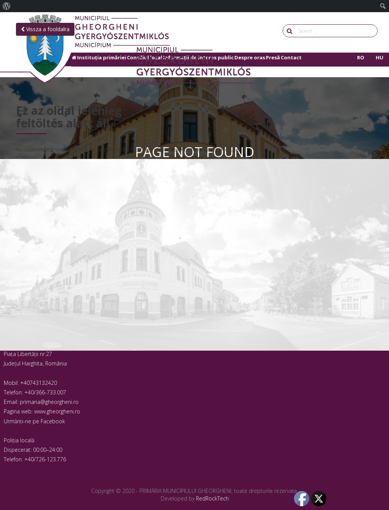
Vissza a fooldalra (45, 29)
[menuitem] (6, 6)
